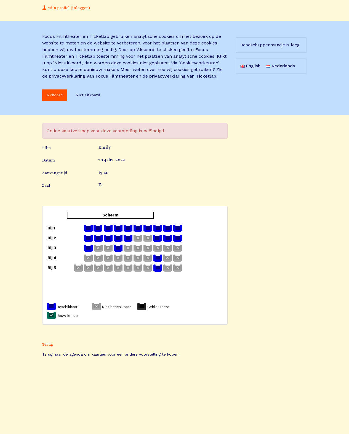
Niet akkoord (88, 95)
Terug (47, 344)
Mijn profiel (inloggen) (66, 7)
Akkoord (55, 95)
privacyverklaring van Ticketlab (182, 76)
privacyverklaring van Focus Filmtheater (92, 76)
